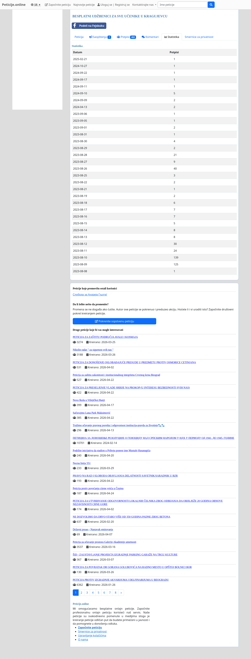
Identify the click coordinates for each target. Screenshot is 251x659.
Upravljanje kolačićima (92, 635)
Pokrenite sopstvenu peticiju (114, 321)
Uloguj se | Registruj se (113, 5)
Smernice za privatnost (199, 37)
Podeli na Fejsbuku (88, 26)
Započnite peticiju (58, 5)
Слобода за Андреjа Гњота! (90, 294)
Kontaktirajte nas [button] (143, 5)
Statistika (171, 37)
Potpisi (126, 37)
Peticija (79, 37)
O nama (83, 639)
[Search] (183, 5)
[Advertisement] (37, 60)
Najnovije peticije (84, 5)
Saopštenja (100, 37)
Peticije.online (14, 4)
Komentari (150, 37)
